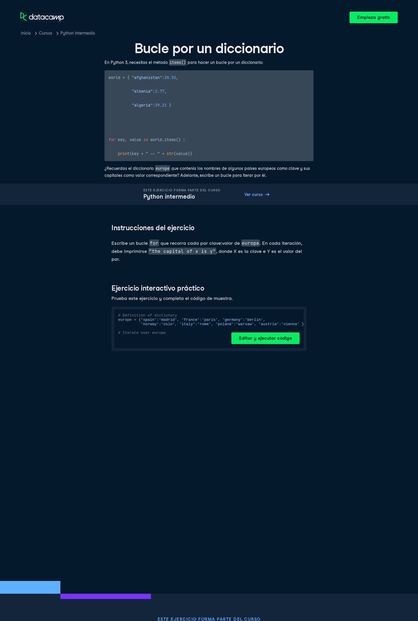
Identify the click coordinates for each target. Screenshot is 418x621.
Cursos (45, 33)
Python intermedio (77, 33)
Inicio (26, 33)
